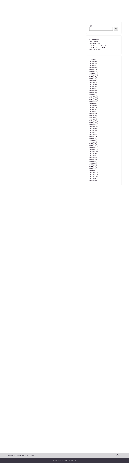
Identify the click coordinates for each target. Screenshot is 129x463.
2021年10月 (93, 176)
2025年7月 (93, 82)
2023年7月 (93, 132)
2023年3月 (93, 141)
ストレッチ (15, 385)
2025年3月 (93, 91)
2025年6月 (93, 84)
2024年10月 (93, 101)
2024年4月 (93, 114)
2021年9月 (93, 178)
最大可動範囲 (94, 41)
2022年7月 (93, 157)
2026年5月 (93, 61)
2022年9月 (93, 153)
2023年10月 (93, 126)
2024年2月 (93, 118)
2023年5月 (93, 137)
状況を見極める (95, 49)
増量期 (42, 385)
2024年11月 (93, 99)
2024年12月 (93, 97)
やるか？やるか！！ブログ (64, 7)
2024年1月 (93, 120)
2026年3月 (93, 65)
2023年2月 (93, 143)
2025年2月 (93, 93)
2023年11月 (93, 124)
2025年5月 (93, 86)
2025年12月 (93, 72)
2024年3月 (93, 116)
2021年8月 (93, 181)
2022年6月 (93, 160)
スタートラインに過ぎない (99, 47)
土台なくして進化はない (98, 45)
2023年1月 (93, 145)
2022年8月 (93, 155)
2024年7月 (93, 107)
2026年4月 (93, 63)
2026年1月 (93, 70)
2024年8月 (93, 105)
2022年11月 (93, 149)
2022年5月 (93, 162)
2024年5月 (93, 111)
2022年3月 (93, 166)
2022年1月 (93, 170)
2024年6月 (93, 109)
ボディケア (35, 385)
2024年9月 (93, 103)
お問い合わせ (64, 17)
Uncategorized (15, 26)
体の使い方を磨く (95, 43)
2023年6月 (93, 134)
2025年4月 (93, 88)
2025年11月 (93, 74)
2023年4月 (93, 139)
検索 (91, 26)
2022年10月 (93, 151)
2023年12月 (93, 122)
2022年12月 (93, 147)
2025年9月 (93, 78)
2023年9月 (93, 128)
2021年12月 (93, 172)
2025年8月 (93, 80)
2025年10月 (93, 76)
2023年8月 (93, 130)
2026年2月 (93, 67)
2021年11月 (93, 174)
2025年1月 (93, 95)
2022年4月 (93, 164)
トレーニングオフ (25, 385)
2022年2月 (93, 168)
